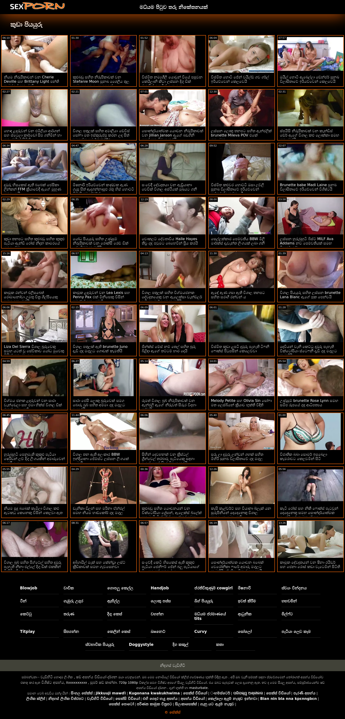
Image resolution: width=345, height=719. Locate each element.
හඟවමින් (289, 601)
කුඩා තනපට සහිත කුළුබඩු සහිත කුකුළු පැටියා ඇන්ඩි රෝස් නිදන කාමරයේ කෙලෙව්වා (34, 243)
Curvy (200, 631)
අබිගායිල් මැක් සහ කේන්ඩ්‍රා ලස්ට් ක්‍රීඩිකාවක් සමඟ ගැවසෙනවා (99, 564)
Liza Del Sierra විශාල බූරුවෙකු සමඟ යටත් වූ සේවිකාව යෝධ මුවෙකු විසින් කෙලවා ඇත (34, 350)
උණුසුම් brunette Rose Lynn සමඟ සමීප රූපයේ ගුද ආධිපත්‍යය (309, 402)
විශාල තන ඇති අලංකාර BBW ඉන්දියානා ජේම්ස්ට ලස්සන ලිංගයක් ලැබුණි (101, 458)
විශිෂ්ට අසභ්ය (52, 682)
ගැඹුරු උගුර (73, 601)
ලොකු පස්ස (161, 601)
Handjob (160, 588)
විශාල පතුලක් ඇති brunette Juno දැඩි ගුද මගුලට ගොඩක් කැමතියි (100, 348)
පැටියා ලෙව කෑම (296, 631)
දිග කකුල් (180, 644)
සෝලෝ (245, 631)
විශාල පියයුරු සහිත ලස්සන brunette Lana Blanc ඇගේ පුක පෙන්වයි (310, 294)
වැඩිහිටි (47, 677)
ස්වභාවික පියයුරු (99, 644)
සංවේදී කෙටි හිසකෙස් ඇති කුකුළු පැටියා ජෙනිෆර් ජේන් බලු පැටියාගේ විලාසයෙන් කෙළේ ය (170, 566)
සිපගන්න (71, 631)
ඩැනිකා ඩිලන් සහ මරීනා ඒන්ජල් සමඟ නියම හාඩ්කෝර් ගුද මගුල (98, 510)
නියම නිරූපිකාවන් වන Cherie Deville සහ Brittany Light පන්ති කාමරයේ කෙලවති (31, 81)
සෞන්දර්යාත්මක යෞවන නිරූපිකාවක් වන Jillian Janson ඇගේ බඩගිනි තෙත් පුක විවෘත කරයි (172, 135)
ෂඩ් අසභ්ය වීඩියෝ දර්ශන (96, 677)
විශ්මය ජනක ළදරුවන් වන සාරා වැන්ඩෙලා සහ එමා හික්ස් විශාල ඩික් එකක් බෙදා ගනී (33, 404)
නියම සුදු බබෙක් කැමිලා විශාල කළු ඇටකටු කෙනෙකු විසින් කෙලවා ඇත (33, 510)
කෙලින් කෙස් (118, 631)
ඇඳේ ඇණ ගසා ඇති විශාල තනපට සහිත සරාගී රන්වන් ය (238, 294)
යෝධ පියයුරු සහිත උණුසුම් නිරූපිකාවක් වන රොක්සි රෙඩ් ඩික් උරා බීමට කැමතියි (100, 243)
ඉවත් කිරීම (247, 601)
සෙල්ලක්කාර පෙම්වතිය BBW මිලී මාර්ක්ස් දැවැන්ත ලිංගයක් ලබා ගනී (238, 241)
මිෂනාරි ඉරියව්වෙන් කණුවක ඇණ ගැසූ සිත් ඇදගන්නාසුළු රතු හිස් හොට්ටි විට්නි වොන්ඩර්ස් (103, 189)
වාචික (68, 588)
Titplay (27, 631)
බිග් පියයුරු (203, 601)
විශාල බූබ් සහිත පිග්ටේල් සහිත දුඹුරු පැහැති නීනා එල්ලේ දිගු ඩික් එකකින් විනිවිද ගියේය (32, 566)
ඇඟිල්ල (113, 601)
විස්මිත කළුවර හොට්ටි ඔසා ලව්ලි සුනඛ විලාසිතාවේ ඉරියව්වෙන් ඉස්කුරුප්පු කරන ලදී (237, 189)
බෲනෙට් (158, 631)
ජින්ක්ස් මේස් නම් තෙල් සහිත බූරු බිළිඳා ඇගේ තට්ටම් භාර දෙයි (168, 348)
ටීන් (23, 601)
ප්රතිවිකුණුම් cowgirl (213, 588)
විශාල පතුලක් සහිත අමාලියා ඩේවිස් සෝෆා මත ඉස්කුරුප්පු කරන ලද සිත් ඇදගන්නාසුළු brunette (101, 135)
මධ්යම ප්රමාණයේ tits (210, 616)
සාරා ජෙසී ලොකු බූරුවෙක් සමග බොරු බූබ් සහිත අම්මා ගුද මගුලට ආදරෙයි (99, 404)
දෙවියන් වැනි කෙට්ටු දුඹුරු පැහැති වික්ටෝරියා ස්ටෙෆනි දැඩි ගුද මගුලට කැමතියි (308, 350)
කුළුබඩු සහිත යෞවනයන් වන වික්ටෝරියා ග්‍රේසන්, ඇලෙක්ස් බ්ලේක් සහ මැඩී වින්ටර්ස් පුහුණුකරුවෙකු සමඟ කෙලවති (171, 515)
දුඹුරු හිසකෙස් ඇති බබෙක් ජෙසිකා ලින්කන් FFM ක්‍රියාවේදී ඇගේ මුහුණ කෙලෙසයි (32, 189)
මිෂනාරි (244, 588)
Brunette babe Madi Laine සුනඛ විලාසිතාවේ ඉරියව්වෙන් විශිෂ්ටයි (308, 187)
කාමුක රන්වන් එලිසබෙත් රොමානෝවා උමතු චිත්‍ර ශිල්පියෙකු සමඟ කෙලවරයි (31, 296)
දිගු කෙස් (114, 614)
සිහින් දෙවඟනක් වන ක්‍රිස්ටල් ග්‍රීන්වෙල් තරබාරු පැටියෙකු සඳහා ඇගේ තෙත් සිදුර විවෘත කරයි (168, 458)
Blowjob (28, 588)
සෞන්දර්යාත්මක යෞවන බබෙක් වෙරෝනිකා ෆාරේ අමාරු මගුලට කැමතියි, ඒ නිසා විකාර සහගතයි (237, 566)
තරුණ (68, 614)
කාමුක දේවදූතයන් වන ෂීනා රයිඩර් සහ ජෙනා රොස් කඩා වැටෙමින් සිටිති (310, 564)
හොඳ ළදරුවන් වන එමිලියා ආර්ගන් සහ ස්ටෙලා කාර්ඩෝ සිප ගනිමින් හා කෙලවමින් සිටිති (32, 135)
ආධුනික (244, 614)
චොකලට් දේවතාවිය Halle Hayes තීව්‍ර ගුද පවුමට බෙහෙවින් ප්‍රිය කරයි (170, 241)
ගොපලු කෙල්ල (120, 588)
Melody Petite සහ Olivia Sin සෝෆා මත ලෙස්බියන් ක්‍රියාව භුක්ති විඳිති (241, 402)
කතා (220, 644)
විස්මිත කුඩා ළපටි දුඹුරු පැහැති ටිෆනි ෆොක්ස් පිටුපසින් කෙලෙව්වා (240, 348)
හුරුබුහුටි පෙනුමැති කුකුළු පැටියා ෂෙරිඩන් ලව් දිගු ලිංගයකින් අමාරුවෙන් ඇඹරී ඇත (34, 458)
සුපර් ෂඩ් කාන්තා (103, 682)
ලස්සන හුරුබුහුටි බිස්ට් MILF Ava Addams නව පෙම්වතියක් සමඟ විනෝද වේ (306, 243)
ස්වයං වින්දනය (294, 588)
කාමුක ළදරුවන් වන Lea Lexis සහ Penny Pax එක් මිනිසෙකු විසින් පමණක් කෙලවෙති (101, 296)
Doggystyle (141, 644)
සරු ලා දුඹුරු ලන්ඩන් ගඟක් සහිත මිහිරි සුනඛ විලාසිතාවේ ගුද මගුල (237, 456)
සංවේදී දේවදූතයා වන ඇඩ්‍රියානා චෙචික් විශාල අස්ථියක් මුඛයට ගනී (169, 187)
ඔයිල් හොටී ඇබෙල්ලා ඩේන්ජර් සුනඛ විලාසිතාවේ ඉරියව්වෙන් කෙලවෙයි (309, 79)
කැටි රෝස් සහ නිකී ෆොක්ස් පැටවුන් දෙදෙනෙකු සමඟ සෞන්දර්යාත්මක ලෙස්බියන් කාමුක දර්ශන (309, 512)
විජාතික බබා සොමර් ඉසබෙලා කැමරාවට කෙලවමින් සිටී (303, 456)
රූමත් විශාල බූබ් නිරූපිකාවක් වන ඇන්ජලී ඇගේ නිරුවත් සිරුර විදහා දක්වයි (169, 404)
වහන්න (157, 614)
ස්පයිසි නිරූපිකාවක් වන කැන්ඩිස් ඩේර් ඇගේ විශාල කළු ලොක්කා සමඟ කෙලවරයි (309, 135)
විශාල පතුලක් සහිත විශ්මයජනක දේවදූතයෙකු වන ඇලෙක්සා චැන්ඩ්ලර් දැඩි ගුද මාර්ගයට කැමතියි (172, 296)
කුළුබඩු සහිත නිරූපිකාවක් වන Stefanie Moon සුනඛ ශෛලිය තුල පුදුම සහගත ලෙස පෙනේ (101, 81)
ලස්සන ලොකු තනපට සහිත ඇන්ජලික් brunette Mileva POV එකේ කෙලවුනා (241, 135)
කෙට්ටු (26, 614)
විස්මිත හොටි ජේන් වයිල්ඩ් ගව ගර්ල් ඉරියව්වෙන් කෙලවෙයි (240, 79)
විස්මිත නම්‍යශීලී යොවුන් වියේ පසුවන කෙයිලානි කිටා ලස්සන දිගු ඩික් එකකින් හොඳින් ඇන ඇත (172, 81)
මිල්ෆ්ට (287, 614)
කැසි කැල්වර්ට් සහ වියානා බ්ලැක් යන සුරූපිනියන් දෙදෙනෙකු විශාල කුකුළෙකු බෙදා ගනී (241, 512)
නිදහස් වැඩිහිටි (172, 665)
